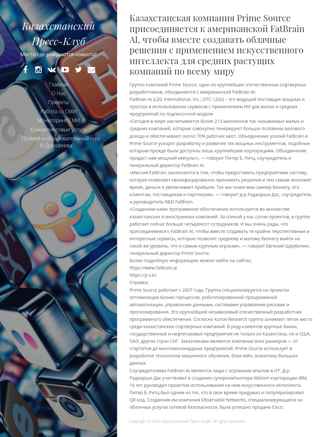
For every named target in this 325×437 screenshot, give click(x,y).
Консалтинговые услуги (58, 132)
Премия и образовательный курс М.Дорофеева (61, 146)
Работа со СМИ (58, 115)
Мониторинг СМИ (58, 124)
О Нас (58, 97)
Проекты (58, 106)
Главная (58, 87)
